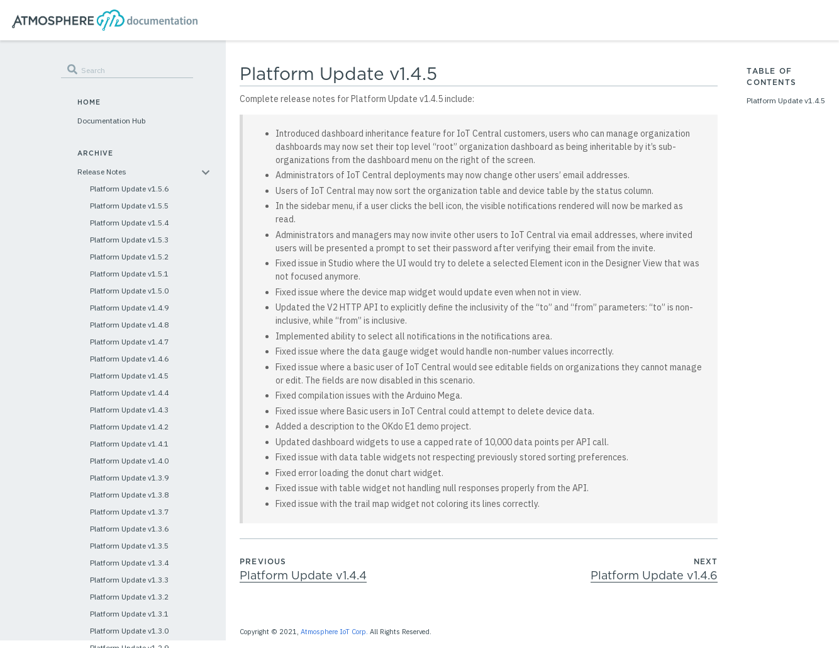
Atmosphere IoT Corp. (334, 631)
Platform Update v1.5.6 (129, 188)
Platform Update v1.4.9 (129, 307)
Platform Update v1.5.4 (129, 222)
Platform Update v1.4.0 (129, 460)
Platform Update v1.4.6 (129, 358)
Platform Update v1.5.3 (129, 239)
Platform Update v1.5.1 (129, 273)
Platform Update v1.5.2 (129, 256)
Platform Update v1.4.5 (129, 375)
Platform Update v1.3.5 (129, 545)
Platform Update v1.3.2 (129, 596)
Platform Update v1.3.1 (129, 613)
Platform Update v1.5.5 (129, 205)
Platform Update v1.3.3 (129, 579)
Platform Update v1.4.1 (129, 443)
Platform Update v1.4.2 (129, 426)
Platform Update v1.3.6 (129, 528)
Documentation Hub (111, 120)
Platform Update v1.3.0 (129, 630)
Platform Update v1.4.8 (129, 324)
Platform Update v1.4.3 (129, 409)
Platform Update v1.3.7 (129, 511)
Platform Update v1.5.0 (129, 290)
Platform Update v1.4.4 (129, 392)
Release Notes (101, 171)
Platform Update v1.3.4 (129, 562)
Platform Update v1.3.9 (129, 477)
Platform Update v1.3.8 (129, 494)
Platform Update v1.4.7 (129, 341)
